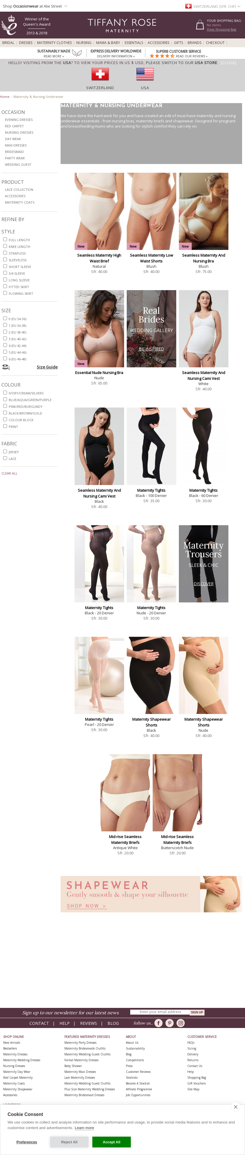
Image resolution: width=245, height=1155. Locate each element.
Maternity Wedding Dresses (21, 1060)
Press (129, 1066)
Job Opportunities (138, 1095)
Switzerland (100, 87)
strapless (17, 253)
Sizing (191, 1048)
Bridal (8, 43)
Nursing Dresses (19, 132)
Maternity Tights (151, 490)
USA (145, 87)
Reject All (69, 1142)
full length (19, 240)
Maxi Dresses (16, 145)
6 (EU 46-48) (17, 359)
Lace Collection (19, 189)
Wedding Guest (18, 164)
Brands (194, 43)
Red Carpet (14, 126)
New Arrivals (11, 1043)
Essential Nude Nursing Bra (99, 372)
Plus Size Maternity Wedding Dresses (89, 1089)
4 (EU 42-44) (17, 345)
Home (5, 96)
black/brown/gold (25, 413)
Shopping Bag (196, 1077)
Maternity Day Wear (16, 1072)
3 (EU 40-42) (17, 339)
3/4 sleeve (17, 273)
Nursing (83, 43)
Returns (192, 1060)
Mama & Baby (108, 43)
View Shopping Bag (221, 29)
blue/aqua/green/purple (30, 400)
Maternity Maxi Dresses (80, 1072)
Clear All (9, 473)
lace (12, 458)
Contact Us (194, 1066)
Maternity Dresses (15, 1054)
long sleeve (19, 280)
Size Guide (47, 367)
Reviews (88, 1023)
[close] (235, 1107)
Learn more (84, 1128)
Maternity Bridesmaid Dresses (84, 1095)
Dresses (25, 43)
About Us (132, 1043)
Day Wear (13, 139)
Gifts (178, 43)
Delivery (192, 1054)
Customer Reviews (138, 1072)
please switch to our (181, 62)
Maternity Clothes (54, 43)
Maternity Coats (19, 202)
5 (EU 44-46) (17, 352)
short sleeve (20, 266)
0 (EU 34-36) (17, 319)
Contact (39, 1023)
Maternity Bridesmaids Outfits (84, 1048)
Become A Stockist (138, 1083)
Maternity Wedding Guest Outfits (87, 1054)
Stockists (132, 1077)
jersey (14, 452)
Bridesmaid (14, 151)
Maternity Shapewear (17, 1089)
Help (64, 1023)
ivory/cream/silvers (26, 393)
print (13, 426)
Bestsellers (10, 1048)
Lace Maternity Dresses (79, 1077)
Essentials (134, 43)
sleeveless (18, 260)
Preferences (27, 1142)
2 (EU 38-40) (17, 332)
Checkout (215, 43)
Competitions (135, 1060)
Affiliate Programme (139, 1089)
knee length (19, 246)
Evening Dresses (19, 119)
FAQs (190, 1043)
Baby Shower (73, 1066)
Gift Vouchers (196, 1083)
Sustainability (135, 1048)
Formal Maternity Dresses (81, 1060)
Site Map (193, 1089)
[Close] (229, 62)
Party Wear (15, 158)
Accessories (158, 43)
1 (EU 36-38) (17, 325)
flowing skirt (21, 293)
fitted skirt (19, 287)
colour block (21, 420)
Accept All (112, 1142)
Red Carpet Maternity (18, 1077)
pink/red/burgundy (26, 406)
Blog (113, 1023)
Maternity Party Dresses (80, 1043)
